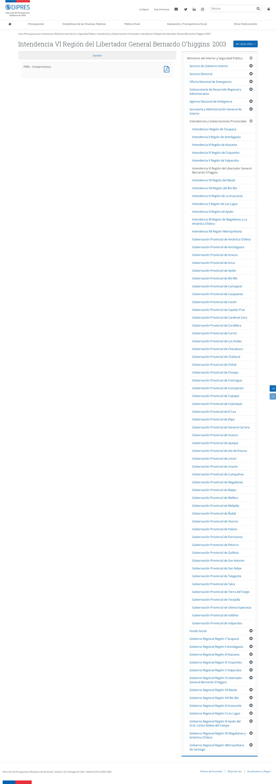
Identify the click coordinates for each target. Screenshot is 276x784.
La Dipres (144, 9)
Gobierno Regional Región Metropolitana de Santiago (217, 747)
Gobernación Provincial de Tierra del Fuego (221, 592)
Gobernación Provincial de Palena (214, 529)
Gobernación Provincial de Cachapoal (217, 286)
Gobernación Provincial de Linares (215, 466)
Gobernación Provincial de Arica (213, 263)
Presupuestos (36, 24)
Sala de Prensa (161, 9)
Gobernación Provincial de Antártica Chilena (221, 239)
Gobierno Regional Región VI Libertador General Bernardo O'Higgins (216, 680)
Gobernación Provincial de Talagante (216, 576)
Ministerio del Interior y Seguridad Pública (75, 33)
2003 (208, 33)
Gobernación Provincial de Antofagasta (218, 247)
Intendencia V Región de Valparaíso (215, 160)
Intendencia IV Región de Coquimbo (216, 153)
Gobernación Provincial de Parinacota (217, 537)
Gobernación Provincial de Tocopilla (216, 600)
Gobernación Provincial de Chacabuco (217, 349)
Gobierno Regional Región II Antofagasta (216, 647)
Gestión (97, 55)
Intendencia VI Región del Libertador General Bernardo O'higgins (172, 33)
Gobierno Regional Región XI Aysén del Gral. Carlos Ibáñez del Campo (215, 723)
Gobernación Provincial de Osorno (215, 521)
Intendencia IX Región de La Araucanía (217, 196)
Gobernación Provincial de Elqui (213, 419)
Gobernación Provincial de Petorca (215, 545)
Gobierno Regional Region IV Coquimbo (216, 662)
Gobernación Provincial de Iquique (215, 443)
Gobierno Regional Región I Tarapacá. (214, 639)
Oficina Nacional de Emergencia (210, 82)
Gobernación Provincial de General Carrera (221, 427)
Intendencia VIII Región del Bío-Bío (214, 188)
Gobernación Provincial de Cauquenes (217, 294)
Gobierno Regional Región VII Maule (213, 690)
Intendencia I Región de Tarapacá (214, 129)
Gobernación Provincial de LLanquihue (218, 474)
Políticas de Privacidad (211, 771)
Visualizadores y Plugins (259, 771)
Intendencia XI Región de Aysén (212, 212)
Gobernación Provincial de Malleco (215, 498)
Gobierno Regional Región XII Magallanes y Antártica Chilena (218, 735)
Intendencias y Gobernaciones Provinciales (118, 33)
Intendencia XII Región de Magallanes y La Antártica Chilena (219, 221)
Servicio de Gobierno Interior (209, 66)
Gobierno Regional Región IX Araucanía (215, 706)
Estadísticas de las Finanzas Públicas (84, 24)
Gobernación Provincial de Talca (213, 584)
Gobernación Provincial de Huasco (215, 435)
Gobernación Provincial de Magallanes (217, 482)
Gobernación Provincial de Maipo (214, 490)
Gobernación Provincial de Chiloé (214, 365)
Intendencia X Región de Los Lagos (215, 204)
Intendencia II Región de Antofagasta (216, 137)
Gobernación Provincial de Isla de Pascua (219, 451)
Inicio (20, 33)
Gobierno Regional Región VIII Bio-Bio (214, 698)
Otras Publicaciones (245, 24)
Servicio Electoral (201, 74)
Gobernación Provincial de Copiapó (215, 396)
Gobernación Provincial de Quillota (215, 553)
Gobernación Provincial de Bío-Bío (214, 278)
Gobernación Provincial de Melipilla (215, 506)
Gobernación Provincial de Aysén (214, 271)
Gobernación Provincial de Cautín (214, 302)
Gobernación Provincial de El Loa (214, 412)
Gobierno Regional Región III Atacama (214, 654)
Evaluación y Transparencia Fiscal (187, 24)
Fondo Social (198, 631)
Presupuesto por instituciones (39, 33)
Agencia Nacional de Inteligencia (211, 101)
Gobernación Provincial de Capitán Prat (218, 310)
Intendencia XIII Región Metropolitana (217, 231)
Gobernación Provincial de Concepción (218, 388)
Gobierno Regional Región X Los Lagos (215, 713)
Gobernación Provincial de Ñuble (214, 513)
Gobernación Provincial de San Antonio (218, 560)
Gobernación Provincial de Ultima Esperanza (221, 607)
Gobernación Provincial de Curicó (214, 333)
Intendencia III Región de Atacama (214, 145)
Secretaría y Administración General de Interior (216, 111)
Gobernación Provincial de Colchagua (217, 380)
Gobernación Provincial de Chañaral (216, 357)
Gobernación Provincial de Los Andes (217, 341)
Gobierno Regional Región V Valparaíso (216, 670)
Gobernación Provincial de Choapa (215, 372)
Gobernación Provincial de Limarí (214, 458)
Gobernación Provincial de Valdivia (215, 615)
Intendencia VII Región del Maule (213, 180)
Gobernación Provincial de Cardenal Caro (219, 317)
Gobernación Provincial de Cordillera (216, 325)
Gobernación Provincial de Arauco (215, 255)
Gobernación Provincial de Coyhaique (217, 404)
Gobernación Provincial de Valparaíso (217, 623)
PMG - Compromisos (167, 69)
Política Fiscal (132, 24)
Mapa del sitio (235, 771)
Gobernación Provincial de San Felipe (217, 568)
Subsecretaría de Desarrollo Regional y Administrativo (215, 91)
